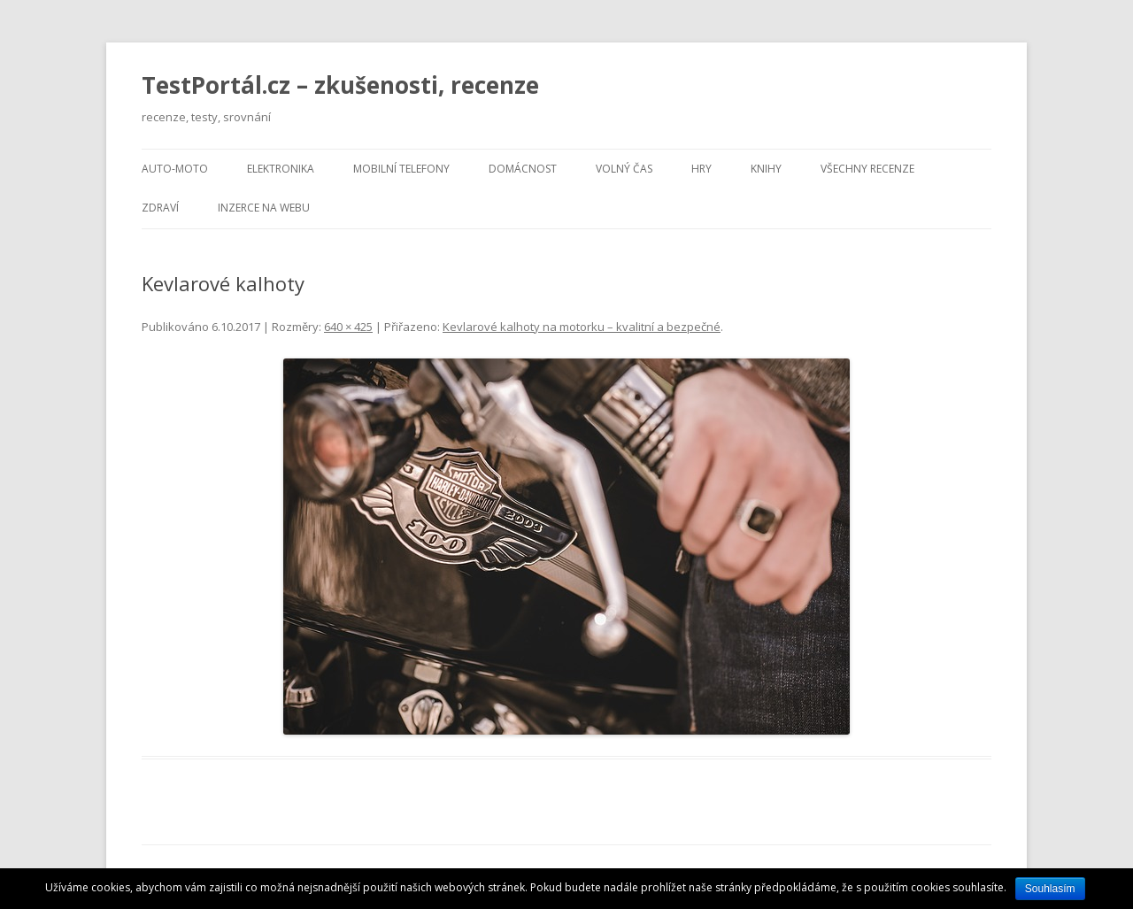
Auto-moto (175, 168)
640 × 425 (348, 327)
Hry (701, 168)
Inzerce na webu (264, 207)
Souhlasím (1050, 888)
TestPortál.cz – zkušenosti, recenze (340, 85)
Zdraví (160, 207)
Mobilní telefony (401, 168)
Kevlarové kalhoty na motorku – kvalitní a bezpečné (582, 327)
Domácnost (523, 168)
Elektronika (280, 168)
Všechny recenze (867, 168)
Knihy (766, 168)
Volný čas (624, 168)
